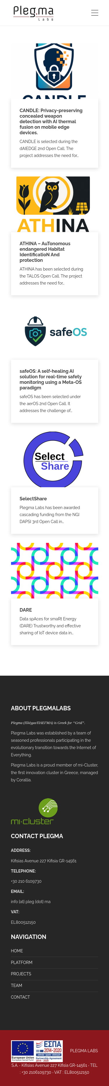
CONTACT (20, 997)
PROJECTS (21, 974)
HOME (17, 951)
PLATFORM (22, 962)
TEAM (16, 985)
